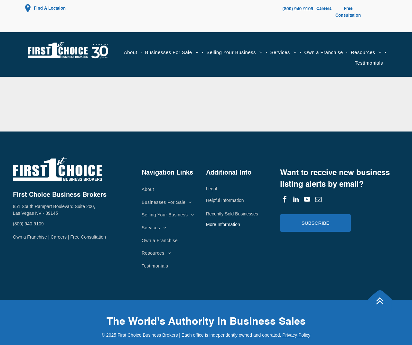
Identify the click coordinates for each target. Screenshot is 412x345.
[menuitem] (131, 52)
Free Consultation (88, 237)
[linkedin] (296, 200)
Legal (211, 188)
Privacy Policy (296, 335)
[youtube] (307, 200)
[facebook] (285, 200)
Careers (324, 9)
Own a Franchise (30, 237)
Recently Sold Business (229, 213)
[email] (318, 200)
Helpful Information (225, 200)
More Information (223, 224)
